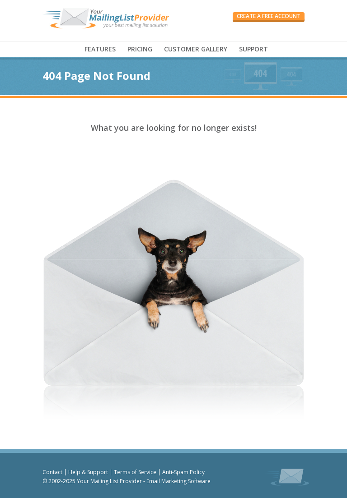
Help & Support (88, 472)
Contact (52, 472)
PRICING (139, 49)
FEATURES (100, 49)
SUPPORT (253, 49)
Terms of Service (135, 472)
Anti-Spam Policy (183, 472)
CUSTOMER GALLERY (195, 49)
